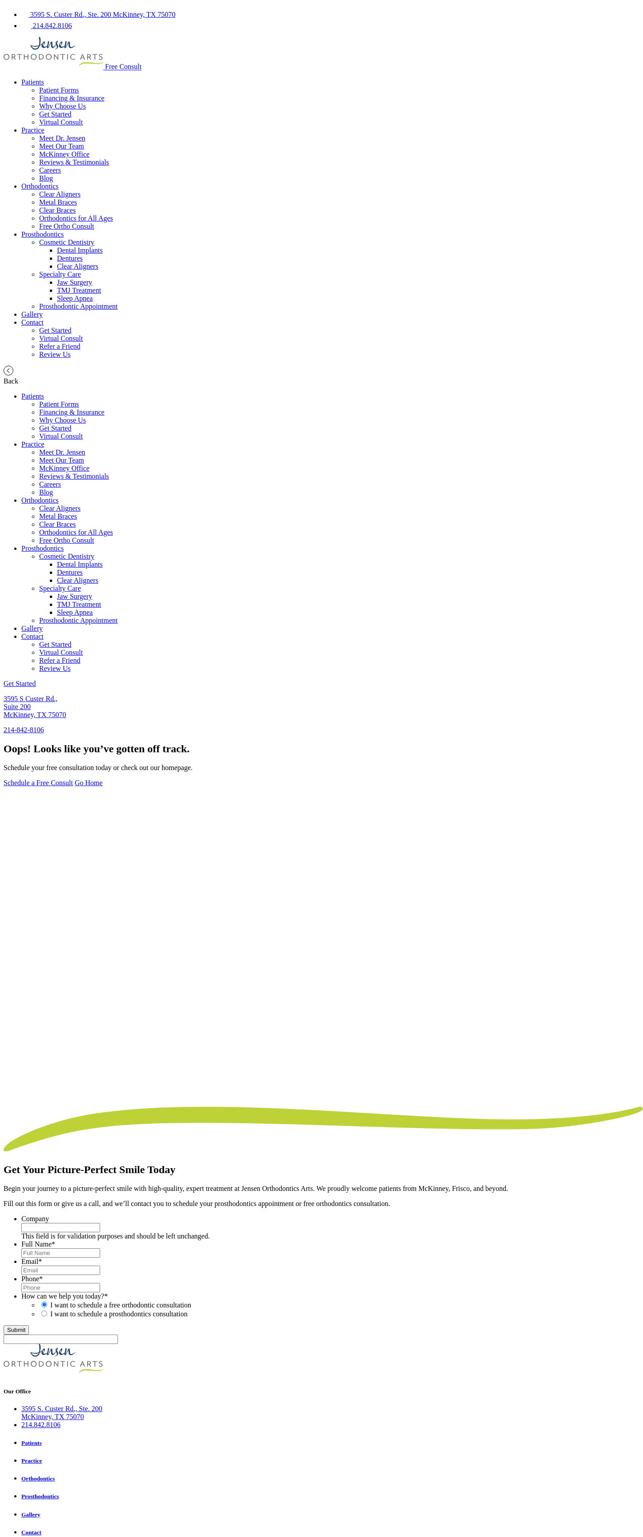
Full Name (38, 1244)
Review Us (55, 354)
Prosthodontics (42, 234)
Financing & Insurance (72, 98)
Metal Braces (58, 202)
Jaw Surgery (74, 282)
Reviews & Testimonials (74, 162)
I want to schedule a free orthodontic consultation (120, 1305)
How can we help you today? (64, 1296)
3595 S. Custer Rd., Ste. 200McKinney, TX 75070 (61, 1412)
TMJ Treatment (79, 290)
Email (31, 1261)
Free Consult (123, 67)
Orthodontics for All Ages (76, 218)
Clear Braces (57, 210)
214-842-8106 (24, 730)
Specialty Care (60, 274)
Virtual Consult (61, 122)
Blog (46, 178)
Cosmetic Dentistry (66, 242)
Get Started (55, 114)
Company (35, 1218)
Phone (32, 1279)
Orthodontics (40, 186)
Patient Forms (59, 90)
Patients (32, 82)
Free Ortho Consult (66, 226)
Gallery (32, 314)
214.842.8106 (41, 1424)
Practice (32, 130)
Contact (32, 322)
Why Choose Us (62, 106)
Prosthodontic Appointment (78, 306)
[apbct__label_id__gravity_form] (61, 1339)
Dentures (70, 258)
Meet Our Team (61, 146)
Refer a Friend (59, 346)
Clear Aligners (60, 194)
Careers (50, 170)
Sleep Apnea (75, 298)
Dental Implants (80, 250)
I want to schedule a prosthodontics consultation (118, 1314)
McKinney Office (64, 154)
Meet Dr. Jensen (62, 138)
